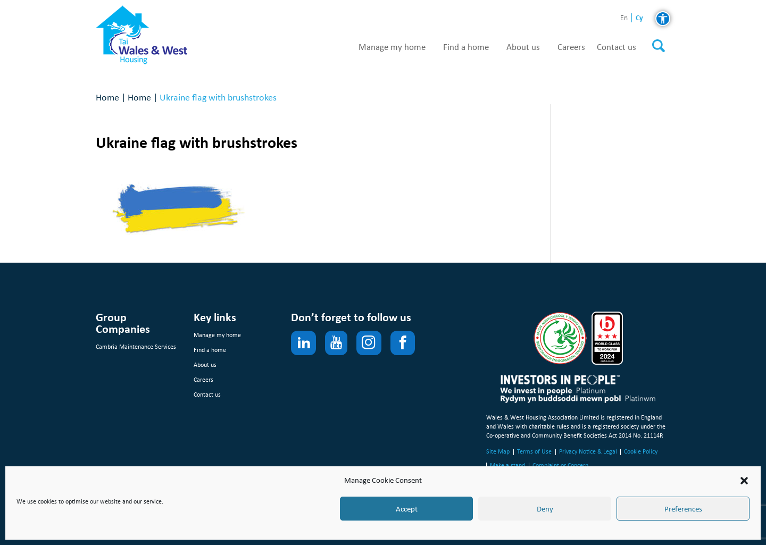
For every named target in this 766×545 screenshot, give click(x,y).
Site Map (498, 451)
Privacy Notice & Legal (588, 451)
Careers (571, 47)
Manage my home (392, 47)
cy (639, 17)
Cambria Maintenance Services (136, 346)
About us (523, 47)
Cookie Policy (640, 451)
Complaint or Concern (560, 465)
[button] (744, 480)
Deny (545, 509)
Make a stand (507, 465)
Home (107, 97)
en (624, 18)
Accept (407, 509)
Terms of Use (534, 451)
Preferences (683, 509)
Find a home (466, 47)
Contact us (616, 47)
